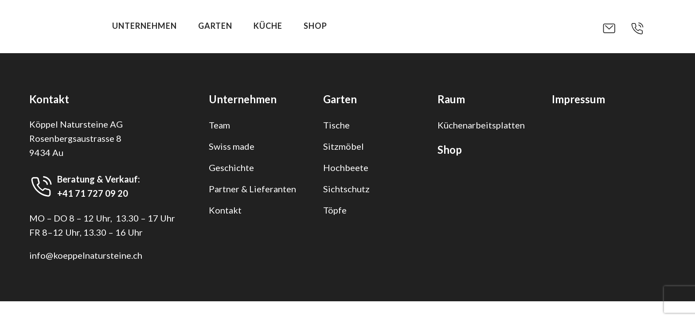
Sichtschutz (346, 188)
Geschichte (231, 167)
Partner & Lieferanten (252, 188)
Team (219, 125)
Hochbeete (345, 167)
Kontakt (225, 210)
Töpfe (335, 210)
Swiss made (231, 146)
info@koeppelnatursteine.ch (85, 255)
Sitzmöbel (343, 146)
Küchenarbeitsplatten (481, 125)
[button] (616, 28)
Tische (336, 125)
